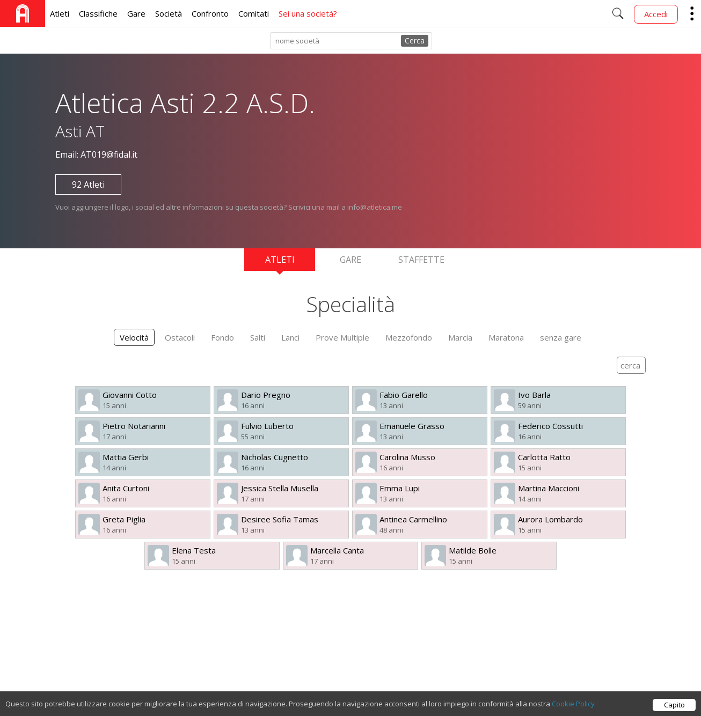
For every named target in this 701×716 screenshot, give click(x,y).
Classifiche (98, 13)
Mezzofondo (408, 337)
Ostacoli (180, 337)
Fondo (222, 337)
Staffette (421, 259)
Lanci (290, 337)
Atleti (59, 13)
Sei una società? (308, 13)
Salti (257, 337)
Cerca (415, 40)
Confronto (210, 13)
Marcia (460, 337)
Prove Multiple (342, 337)
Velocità (134, 337)
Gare (136, 13)
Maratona (506, 337)
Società (168, 13)
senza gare (560, 337)
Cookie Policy (573, 711)
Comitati (253, 13)
